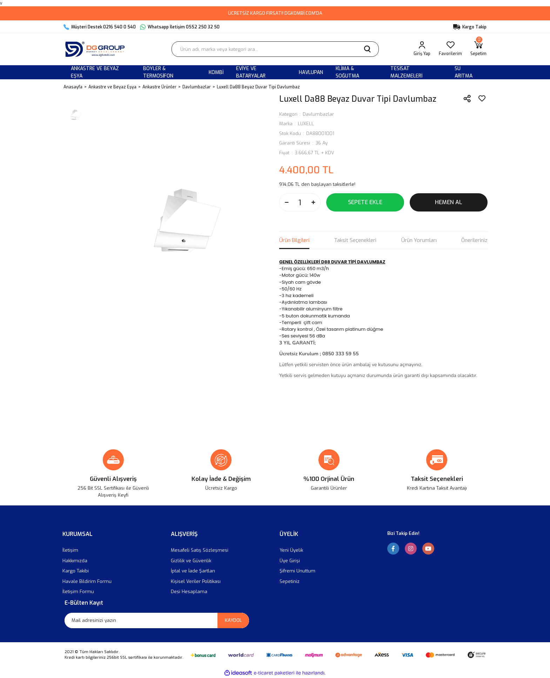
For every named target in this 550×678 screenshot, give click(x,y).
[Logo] (96, 49)
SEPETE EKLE (365, 202)
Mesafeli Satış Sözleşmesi (199, 550)
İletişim (70, 550)
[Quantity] (300, 202)
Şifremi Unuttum (297, 571)
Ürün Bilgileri (294, 240)
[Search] (275, 49)
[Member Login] (422, 49)
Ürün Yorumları (419, 240)
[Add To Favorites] (482, 98)
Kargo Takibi (75, 571)
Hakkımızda (74, 561)
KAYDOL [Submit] (233, 620)
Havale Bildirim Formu (87, 581)
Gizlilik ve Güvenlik (191, 561)
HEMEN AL (448, 202)
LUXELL (306, 124)
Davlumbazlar (318, 114)
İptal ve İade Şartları (193, 571)
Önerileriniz (474, 240)
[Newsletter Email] (157, 620)
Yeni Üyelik (291, 550)
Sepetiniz (290, 581)
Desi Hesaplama (189, 592)
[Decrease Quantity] (287, 202)
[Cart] (478, 49)
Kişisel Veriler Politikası (196, 581)
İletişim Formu (78, 592)
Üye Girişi (290, 561)
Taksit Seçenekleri (355, 240)
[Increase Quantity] (313, 202)
